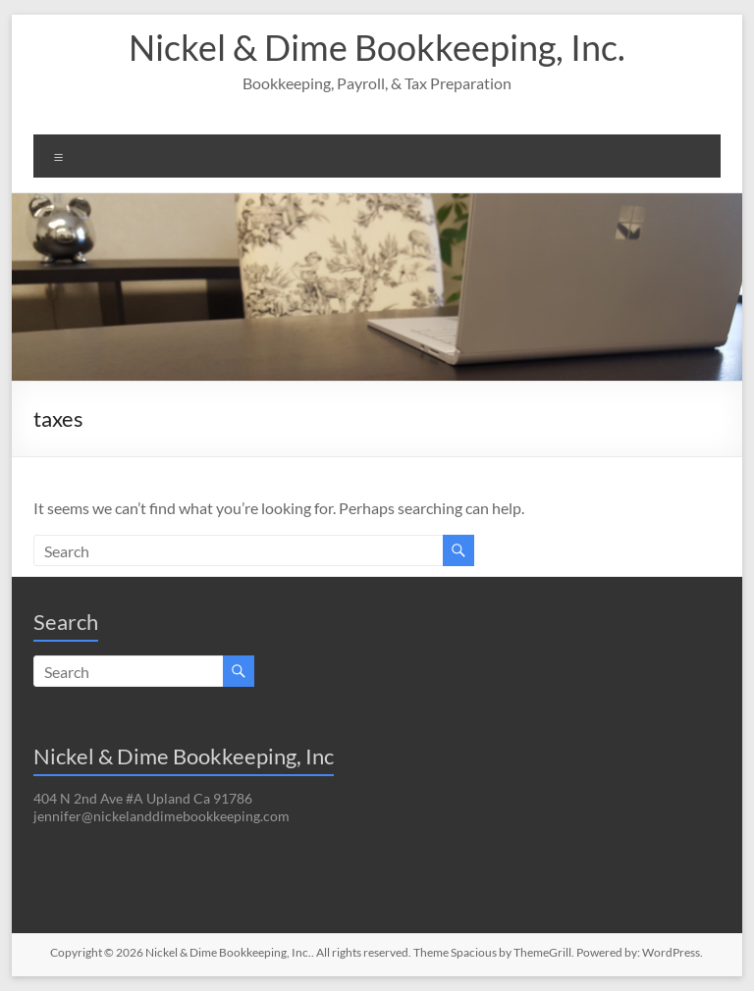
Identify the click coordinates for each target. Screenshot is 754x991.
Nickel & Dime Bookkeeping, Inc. (377, 47)
